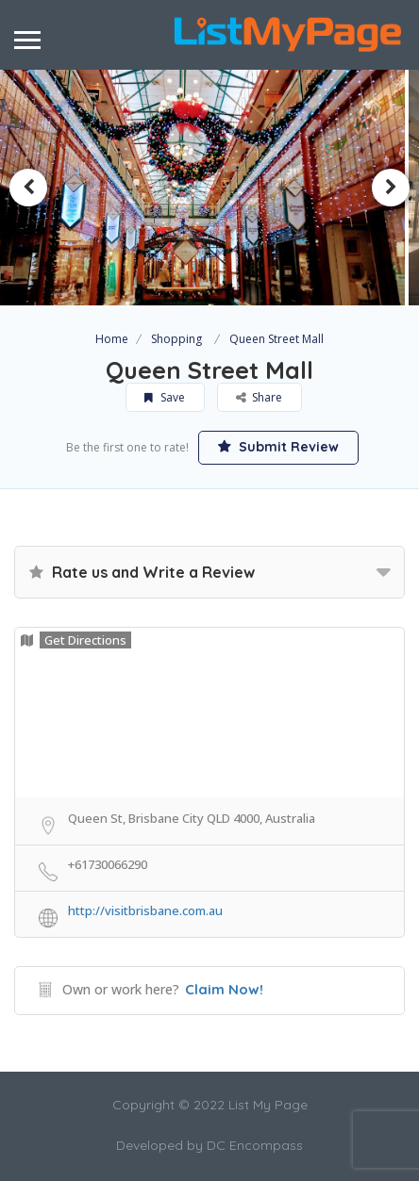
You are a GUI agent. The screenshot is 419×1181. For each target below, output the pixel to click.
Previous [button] (28, 187)
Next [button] (390, 187)
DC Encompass (255, 1145)
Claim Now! (224, 989)
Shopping (176, 339)
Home (111, 339)
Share (259, 397)
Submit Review (278, 446)
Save (164, 397)
